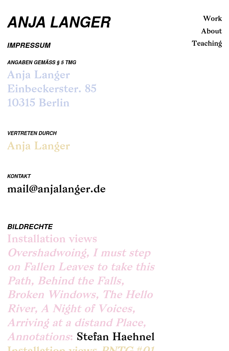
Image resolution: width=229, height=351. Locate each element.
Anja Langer (58, 21)
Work (212, 19)
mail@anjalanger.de (56, 189)
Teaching (207, 43)
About (211, 31)
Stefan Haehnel (115, 337)
